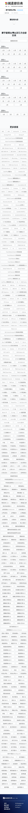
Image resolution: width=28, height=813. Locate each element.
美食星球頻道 (5, 703)
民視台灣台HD (14, 673)
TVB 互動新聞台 (22, 382)
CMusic (3, 165)
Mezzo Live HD (23, 325)
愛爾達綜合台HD (20, 610)
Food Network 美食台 (14, 258)
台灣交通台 (5, 513)
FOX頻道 (12, 242)
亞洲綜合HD (14, 452)
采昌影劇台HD (20, 730)
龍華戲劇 (4, 780)
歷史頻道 (24, 667)
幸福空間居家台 (21, 586)
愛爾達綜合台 (6, 610)
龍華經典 (14, 784)
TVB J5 (3, 382)
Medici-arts (14, 325)
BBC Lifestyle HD (22, 148)
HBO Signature (22, 285)
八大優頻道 (4, 466)
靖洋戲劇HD (22, 757)
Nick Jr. (24, 342)
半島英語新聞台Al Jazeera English (14, 483)
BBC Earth (21, 145)
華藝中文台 (22, 707)
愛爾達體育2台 (21, 616)
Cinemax (15, 188)
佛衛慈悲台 (6, 459)
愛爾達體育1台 (7, 616)
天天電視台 (13, 560)
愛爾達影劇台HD (20, 606)
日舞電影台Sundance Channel (14, 630)
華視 (3, 713)
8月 (25, 50)
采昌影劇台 (7, 730)
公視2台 (24, 466)
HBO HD (4, 285)
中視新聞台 (4, 446)
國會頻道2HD (23, 539)
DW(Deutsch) (21, 195)
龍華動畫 (23, 774)
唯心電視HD (23, 523)
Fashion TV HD (22, 248)
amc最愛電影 (22, 412)
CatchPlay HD (23, 168)
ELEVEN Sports (16, 218)
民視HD (23, 670)
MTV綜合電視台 (5, 322)
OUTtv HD (24, 345)
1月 (21, 71)
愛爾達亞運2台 (7, 603)
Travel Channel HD (20, 406)
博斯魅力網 (24, 503)
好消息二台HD (22, 563)
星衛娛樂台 (15, 633)
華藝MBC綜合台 (8, 707)
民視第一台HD (7, 680)
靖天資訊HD (23, 747)
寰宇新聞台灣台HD (21, 580)
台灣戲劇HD (14, 513)
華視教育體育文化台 (7, 717)
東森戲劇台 (24, 640)
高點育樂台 (24, 764)
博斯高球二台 (5, 503)
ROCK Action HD (20, 352)
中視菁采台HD (14, 449)
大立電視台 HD (14, 556)
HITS (18, 299)
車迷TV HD (4, 727)
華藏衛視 (14, 703)
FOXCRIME (4, 242)
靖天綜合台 (13, 744)
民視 (15, 670)
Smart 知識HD (13, 365)
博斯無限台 (21, 486)
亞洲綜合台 (23, 452)
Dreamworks (23, 208)
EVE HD (16, 228)
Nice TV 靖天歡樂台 (7, 342)
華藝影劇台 (24, 710)
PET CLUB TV (7, 352)
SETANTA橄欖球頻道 (20, 359)
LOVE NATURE (6, 309)
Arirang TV (21, 135)
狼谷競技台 (22, 683)
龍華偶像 (4, 774)
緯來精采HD (21, 690)
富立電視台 (13, 570)
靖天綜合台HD (23, 744)
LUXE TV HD (5, 312)
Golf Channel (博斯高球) (14, 272)
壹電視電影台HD (20, 549)
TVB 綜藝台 (4, 392)
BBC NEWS (13, 151)
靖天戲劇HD (14, 737)
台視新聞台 (5, 519)
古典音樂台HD (22, 509)
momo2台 (6, 422)
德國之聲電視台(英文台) (19, 596)
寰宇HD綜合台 (20, 573)
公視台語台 (4, 473)
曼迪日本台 (23, 636)
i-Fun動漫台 (23, 416)
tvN (25, 426)
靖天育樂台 (14, 747)
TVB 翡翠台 (13, 392)
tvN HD (17, 426)
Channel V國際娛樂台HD (8, 185)
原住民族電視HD (7, 506)
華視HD (12, 713)
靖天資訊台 (5, 750)
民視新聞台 (24, 673)
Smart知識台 (23, 365)
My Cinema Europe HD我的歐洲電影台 (14, 335)
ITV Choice (6, 302)
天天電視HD (4, 560)
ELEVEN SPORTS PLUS (20, 215)
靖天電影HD (14, 750)
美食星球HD (23, 700)
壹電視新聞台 (21, 543)
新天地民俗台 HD (14, 626)
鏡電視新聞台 (6, 733)
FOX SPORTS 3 (21, 238)
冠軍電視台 (24, 473)
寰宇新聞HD (4, 576)
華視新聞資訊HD (21, 717)
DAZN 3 (3, 191)
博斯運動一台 (20, 493)
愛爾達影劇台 (6, 606)
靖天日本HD (5, 740)
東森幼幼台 (15, 640)
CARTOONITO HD (5, 161)
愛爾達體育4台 (21, 620)
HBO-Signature (5, 292)
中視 (4, 442)
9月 (20, 50)
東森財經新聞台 (7, 647)
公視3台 (4, 469)
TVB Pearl (11, 382)
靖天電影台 (23, 750)
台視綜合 (14, 519)
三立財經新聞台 (6, 439)
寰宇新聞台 (24, 576)
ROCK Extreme (6, 359)
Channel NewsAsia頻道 (20, 175)
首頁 (5, 803)
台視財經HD (5, 523)
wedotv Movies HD (7, 429)
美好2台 (14, 700)
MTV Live (13, 319)
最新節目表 (14, 41)
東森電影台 (21, 663)
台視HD (12, 516)
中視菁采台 (4, 449)
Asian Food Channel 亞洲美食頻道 (14, 138)
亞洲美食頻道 (5, 456)
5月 (14, 54)
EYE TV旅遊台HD (15, 235)
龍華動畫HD (5, 777)
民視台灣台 (4, 673)
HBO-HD (15, 289)
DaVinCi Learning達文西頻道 (14, 198)
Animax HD (16, 131)
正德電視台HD (14, 667)
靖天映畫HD (4, 744)
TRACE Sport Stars (7, 372)
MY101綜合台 (23, 322)
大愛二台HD (14, 553)
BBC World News (23, 151)
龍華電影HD (20, 787)
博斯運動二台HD (20, 496)
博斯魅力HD (14, 503)
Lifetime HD (15, 312)
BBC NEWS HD (4, 151)
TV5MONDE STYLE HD (6, 379)
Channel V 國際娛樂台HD (14, 178)
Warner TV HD (23, 409)
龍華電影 (6, 787)
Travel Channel (5, 409)
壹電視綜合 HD (6, 546)
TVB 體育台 (15, 396)
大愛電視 (23, 553)
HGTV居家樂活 (6, 295)
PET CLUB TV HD (22, 349)
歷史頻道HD (6, 670)
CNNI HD (15, 168)
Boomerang (23, 158)
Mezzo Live (14, 329)
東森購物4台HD (7, 660)
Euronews (24, 235)
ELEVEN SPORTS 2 (6, 215)
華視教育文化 (22, 713)
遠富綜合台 (23, 727)
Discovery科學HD (20, 205)
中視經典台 (13, 446)
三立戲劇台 (22, 429)
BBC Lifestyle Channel (7, 148)
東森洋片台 (14, 643)
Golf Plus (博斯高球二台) (14, 278)
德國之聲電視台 (7, 600)
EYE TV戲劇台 (6, 232)
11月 (9, 50)
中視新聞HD (22, 442)
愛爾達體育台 (7, 623)
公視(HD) (12, 466)
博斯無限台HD (5, 489)
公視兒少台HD (22, 469)
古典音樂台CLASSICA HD (8, 509)
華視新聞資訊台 (7, 720)
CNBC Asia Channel (13, 165)
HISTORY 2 (4, 299)
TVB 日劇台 (4, 386)
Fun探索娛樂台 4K (22, 265)
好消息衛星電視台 (8, 566)
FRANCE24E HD (21, 245)
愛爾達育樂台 (7, 613)
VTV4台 (14, 409)
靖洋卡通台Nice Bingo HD (14, 754)
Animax (24, 131)
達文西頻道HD (13, 727)
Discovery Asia (21, 202)
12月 (3, 50)
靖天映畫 (23, 740)
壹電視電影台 (6, 549)
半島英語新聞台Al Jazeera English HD (14, 479)
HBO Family (24, 282)
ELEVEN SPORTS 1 (21, 212)
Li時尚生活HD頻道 (6, 315)
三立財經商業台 (21, 436)
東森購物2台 (21, 650)
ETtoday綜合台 (12, 225)
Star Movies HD (6, 369)
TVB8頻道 (4, 399)
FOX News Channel (7, 238)
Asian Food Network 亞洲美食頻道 (14, 141)
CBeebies (24, 161)
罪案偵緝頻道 (6, 693)
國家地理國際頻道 (20, 526)
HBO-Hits (23, 289)
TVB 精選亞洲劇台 (8, 389)
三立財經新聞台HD (21, 439)
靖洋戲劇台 (6, 760)
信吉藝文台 (4, 462)
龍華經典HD (23, 784)
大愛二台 (4, 553)
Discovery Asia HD (7, 202)
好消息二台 (13, 563)
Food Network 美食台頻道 (8, 265)
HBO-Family (5, 289)
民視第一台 (21, 677)
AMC (3, 131)
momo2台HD (20, 422)
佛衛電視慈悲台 (20, 459)
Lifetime (24, 312)
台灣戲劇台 (23, 513)
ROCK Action (6, 355)
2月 (7, 71)
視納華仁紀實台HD (8, 723)
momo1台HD (23, 419)
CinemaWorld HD (22, 185)
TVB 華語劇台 (22, 392)
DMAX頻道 (24, 191)
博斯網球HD (15, 489)
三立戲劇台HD (7, 432)
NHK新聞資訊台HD (20, 339)
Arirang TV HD (7, 135)
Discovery (6, 205)
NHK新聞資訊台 (7, 339)
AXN (9, 131)
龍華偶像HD (14, 774)
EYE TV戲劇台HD (21, 232)
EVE (24, 228)
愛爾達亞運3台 (21, 603)
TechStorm (6, 406)
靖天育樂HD (5, 747)
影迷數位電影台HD (21, 593)
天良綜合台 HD (23, 560)
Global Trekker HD (7, 268)
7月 (3, 54)
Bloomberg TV (5, 158)
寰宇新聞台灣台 (6, 580)
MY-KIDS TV (14, 322)
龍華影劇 (14, 777)
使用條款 (6, 807)
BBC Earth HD (7, 145)
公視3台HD (12, 469)
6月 (9, 54)
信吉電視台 (24, 462)
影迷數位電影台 (6, 593)
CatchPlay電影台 (7, 171)
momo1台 (13, 419)
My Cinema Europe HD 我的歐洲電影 (14, 332)
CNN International (5, 168)
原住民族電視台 (21, 506)
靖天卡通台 (5, 737)
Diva (16, 208)
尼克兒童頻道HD (7, 586)
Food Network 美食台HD (14, 262)
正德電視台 (5, 667)
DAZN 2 (24, 188)
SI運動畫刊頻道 (7, 362)
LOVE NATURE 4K (21, 305)
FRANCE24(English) (22, 242)
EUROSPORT (6, 228)
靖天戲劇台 (23, 737)
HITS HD (12, 299)
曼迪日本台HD (5, 640)
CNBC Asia (23, 165)
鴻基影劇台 (4, 770)
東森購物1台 (21, 647)
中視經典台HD (23, 446)
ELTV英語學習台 (21, 222)
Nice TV (17, 342)
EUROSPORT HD (23, 225)
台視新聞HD (22, 516)
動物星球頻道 (14, 476)
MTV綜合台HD (22, 319)
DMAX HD (10, 191)
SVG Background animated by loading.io (19, 805)
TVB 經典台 (22, 389)
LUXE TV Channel (20, 309)
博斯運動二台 (6, 496)
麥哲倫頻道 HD (14, 770)
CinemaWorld (5, 188)
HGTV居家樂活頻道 (20, 295)
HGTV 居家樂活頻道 (22, 292)
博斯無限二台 (7, 486)
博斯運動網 (4, 499)
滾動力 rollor (21, 680)
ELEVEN (24, 218)
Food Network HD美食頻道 (14, 255)
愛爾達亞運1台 (21, 600)
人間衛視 (14, 456)
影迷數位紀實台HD (21, 590)
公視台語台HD (14, 473)
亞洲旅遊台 (5, 452)
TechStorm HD (23, 402)
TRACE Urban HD (21, 372)
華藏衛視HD (23, 703)
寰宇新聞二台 (14, 576)
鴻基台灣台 (22, 767)
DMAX (17, 191)
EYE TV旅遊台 (4, 235)
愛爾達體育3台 (7, 620)
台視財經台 (14, 523)
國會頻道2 (14, 539)
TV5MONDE (17, 379)
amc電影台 (4, 416)
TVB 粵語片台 (22, 386)
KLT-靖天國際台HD (7, 305)
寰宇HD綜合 (7, 573)
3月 (25, 54)
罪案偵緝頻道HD (20, 693)
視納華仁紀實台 (21, 720)
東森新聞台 (5, 643)
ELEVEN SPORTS (5, 218)
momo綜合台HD (6, 426)
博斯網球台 (24, 489)
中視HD (12, 442)
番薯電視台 (23, 687)
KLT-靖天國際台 (20, 302)
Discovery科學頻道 (6, 208)
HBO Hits (12, 285)
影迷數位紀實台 (6, 590)
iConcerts (4, 419)
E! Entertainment (7, 212)
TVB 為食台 (13, 386)
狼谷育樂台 (5, 687)
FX (13, 248)
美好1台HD (5, 700)
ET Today (3, 225)
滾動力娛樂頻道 (7, 683)
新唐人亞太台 (21, 623)
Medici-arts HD (5, 325)
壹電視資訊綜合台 (20, 546)
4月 (19, 54)
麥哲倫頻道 (24, 770)
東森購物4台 (21, 657)
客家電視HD (4, 570)
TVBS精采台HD (22, 399)
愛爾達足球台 (21, 613)
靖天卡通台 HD (21, 733)
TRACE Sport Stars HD (20, 369)
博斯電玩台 (13, 499)
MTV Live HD (5, 319)
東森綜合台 (23, 643)
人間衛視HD (23, 456)
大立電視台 (24, 556)
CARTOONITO (16, 161)
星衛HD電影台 (5, 633)
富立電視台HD (23, 570)
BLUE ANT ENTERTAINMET (8, 155)
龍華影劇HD (23, 777)
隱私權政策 (7, 809)
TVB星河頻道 (4, 402)
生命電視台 (14, 687)
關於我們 (6, 805)
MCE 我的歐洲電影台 (20, 315)
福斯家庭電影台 (7, 690)
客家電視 (22, 566)
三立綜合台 (21, 432)
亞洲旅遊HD (23, 449)
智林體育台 (14, 636)
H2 (17, 282)
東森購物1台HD (7, 650)
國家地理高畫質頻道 (8, 536)
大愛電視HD (4, 556)
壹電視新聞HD (7, 543)
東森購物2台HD (7, 653)
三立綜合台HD (7, 436)
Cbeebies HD (21, 171)
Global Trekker (21, 268)
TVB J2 (25, 379)
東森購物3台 (21, 653)
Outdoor (4, 349)
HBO (13, 292)
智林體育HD (5, 636)
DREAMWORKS (7, 195)
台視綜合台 (23, 519)
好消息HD (4, 563)
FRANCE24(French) (7, 245)
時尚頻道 (24, 633)
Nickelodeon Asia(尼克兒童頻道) (10, 345)
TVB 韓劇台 (5, 396)
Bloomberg (14, 158)
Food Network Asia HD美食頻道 (14, 252)
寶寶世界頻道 (23, 583)
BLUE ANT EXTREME (22, 155)
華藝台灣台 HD (5, 710)
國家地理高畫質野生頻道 (14, 533)
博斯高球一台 (23, 499)
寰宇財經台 (14, 583)
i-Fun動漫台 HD (14, 416)
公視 (18, 466)
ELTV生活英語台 (7, 222)
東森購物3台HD (7, 657)
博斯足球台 (7, 493)
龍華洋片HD (5, 784)
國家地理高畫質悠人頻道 (14, 529)
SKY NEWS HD (21, 362)
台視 (4, 516)
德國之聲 (5, 596)
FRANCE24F (5, 248)
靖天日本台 (15, 740)
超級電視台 (22, 723)
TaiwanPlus (14, 402)
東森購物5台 (21, 660)
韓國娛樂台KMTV (5, 764)
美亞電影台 (15, 697)
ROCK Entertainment (20, 355)
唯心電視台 (6, 526)
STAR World (4, 365)
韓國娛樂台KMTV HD (20, 760)
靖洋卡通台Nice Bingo (8, 757)
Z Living (13, 412)
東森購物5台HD (8, 663)
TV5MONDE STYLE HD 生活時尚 (18, 376)
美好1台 (24, 697)
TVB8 (24, 396)
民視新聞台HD (7, 677)
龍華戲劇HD (14, 780)
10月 (14, 50)
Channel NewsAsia (6, 175)
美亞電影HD (5, 697)
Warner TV (4, 412)
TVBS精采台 (13, 399)
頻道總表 (15, 764)
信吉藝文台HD (14, 462)
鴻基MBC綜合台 (8, 767)
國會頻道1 (22, 536)
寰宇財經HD (4, 583)
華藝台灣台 (15, 710)
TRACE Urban (5, 376)
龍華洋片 (23, 780)
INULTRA (24, 299)
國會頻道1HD (4, 539)
